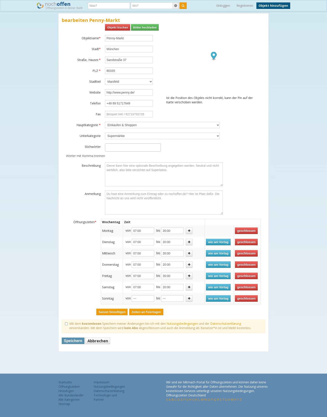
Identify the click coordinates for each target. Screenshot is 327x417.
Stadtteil (95, 81)
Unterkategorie (90, 136)
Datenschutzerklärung (225, 323)
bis (158, 230)
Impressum (101, 382)
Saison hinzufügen (112, 312)
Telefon (95, 103)
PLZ (96, 71)
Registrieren (244, 5)
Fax (98, 114)
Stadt (96, 49)
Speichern (73, 341)
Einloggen (223, 5)
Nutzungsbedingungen (182, 323)
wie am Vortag (218, 242)
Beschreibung (91, 165)
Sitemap (64, 404)
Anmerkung (93, 194)
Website (95, 92)
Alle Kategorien (69, 399)
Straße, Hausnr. (89, 60)
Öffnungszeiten (84, 222)
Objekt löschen (117, 27)
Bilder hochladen (145, 27)
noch (60, 5)
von (128, 230)
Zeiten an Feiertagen (146, 312)
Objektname (91, 38)
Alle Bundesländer (71, 395)
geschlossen (246, 230)
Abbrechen (97, 340)
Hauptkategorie (88, 125)
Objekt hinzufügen (273, 5)
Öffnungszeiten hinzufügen (69, 388)
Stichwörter (93, 147)
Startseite (65, 382)
